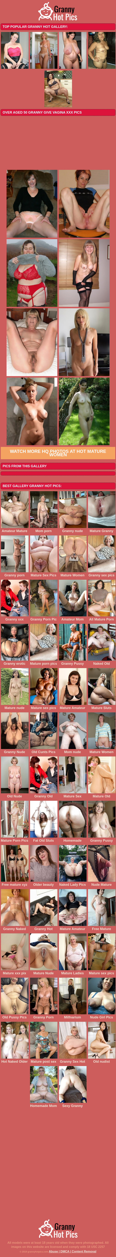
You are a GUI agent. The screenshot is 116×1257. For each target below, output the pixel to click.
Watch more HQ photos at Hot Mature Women (58, 453)
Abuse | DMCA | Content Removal (72, 1251)
